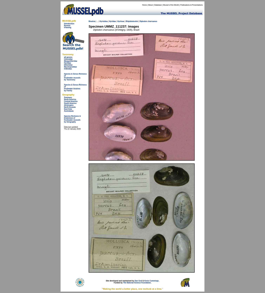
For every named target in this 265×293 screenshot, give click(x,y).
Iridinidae (68, 69)
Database (158, 5)
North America (70, 99)
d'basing (67, 27)
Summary (68, 97)
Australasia (69, 111)
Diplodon (143, 21)
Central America (70, 101)
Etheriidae (68, 65)
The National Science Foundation (137, 283)
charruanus (152, 21)
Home (144, 5)
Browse (67, 26)
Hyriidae (67, 63)
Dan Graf (138, 281)
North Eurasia (70, 107)
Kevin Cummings (151, 281)
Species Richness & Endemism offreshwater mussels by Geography (72, 119)
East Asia (68, 109)
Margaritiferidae (70, 61)
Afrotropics (69, 105)
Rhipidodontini (132, 21)
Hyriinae (120, 21)
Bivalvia (92, 21)
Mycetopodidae (70, 67)
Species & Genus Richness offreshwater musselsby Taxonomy (75, 77)
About (150, 5)
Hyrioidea (104, 21)
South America (70, 103)
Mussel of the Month (171, 5)
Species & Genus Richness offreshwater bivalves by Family (75, 88)
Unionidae (68, 59)
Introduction (69, 24)
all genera (68, 57)
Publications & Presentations (191, 5)
